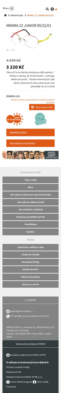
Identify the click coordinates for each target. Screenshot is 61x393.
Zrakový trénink (30, 254)
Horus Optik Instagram (19, 381)
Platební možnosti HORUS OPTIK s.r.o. (24, 376)
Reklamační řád (13, 372)
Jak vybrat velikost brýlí (30, 202)
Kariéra (30, 231)
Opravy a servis (30, 284)
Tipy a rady (30, 179)
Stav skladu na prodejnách (22, 143)
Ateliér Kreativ (31, 269)
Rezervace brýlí (42, 107)
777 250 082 (13, 316)
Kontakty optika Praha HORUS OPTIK (26, 354)
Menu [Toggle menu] (8, 8)
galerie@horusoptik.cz (21, 311)
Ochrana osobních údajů (18, 367)
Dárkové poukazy (30, 276)
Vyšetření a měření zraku (30, 247)
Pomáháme (31, 224)
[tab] (30, 132)
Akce (30, 187)
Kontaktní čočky (30, 262)
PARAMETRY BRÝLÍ (18, 132)
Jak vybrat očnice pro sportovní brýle (30, 194)
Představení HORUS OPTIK (30, 216)
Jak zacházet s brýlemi (30, 209)
